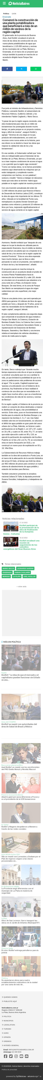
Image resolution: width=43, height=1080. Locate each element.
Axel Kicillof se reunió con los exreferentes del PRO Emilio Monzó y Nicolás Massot (20, 768)
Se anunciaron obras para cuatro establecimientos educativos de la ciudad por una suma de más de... (19, 982)
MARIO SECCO (8, 568)
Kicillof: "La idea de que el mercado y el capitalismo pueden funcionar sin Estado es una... (20, 677)
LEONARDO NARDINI (25, 568)
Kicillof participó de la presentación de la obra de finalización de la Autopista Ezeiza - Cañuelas (21, 528)
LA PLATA (17, 576)
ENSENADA (7, 572)
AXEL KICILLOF (30, 576)
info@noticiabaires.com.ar (21, 1050)
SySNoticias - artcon (24, 1076)
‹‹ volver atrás (21, 586)
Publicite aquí (9, 1001)
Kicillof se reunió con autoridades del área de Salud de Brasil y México (19, 725)
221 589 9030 (16, 1052)
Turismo (6, 1029)
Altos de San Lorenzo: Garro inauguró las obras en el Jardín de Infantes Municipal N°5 (20, 922)
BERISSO (6, 576)
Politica (6, 1016)
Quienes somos (9, 997)
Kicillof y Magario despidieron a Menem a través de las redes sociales (19, 828)
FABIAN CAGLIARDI (22, 572)
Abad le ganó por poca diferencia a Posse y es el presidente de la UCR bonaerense (20, 798)
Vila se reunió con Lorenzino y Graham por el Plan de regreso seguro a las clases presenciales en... (20, 859)
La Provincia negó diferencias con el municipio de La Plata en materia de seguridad (17, 890)
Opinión (6, 1037)
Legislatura (8, 1025)
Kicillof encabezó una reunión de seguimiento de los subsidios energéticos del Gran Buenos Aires (21, 543)
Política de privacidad (9, 1069)
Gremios (6, 1041)
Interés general (10, 1045)
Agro (5, 1033)
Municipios (7, 1021)
